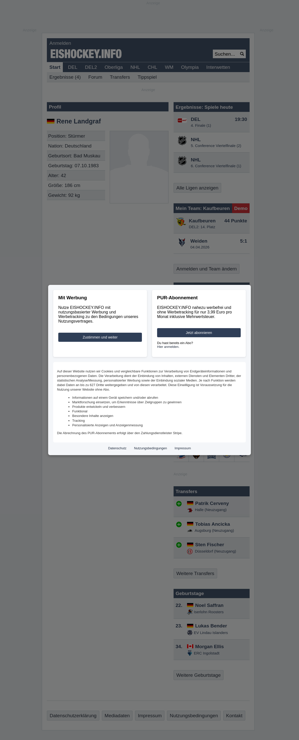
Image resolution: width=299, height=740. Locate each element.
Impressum (183, 448)
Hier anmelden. (168, 347)
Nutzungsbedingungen (150, 448)
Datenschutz (117, 448)
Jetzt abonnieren (199, 333)
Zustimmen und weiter (100, 337)
